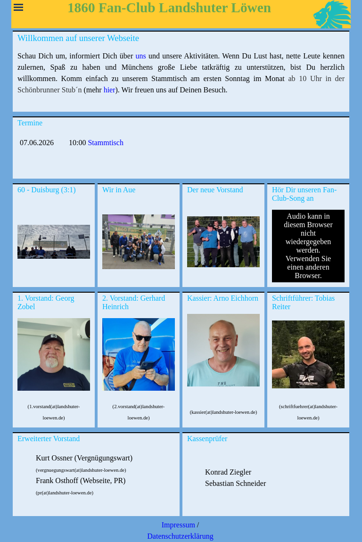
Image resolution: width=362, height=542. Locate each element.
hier (109, 90)
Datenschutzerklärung (180, 536)
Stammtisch (105, 143)
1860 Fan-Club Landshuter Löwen (169, 7)
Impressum (178, 525)
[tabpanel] (181, 78)
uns (140, 56)
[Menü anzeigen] (18, 7)
